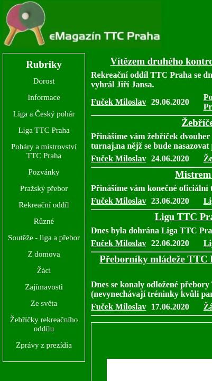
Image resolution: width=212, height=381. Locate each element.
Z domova (43, 254)
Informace (43, 97)
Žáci (44, 270)
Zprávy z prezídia (44, 345)
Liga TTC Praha (43, 130)
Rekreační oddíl (44, 205)
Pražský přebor (44, 188)
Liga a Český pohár (44, 114)
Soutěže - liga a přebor (44, 237)
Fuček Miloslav (118, 101)
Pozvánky (43, 172)
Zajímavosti (44, 287)
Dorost (44, 81)
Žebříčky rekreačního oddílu (44, 324)
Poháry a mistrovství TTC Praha (44, 151)
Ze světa (44, 303)
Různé (44, 221)
